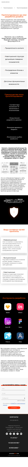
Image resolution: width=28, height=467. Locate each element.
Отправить (14, 407)
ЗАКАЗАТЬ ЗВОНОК (5, 2)
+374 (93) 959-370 (14, 420)
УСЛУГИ (13, 438)
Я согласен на (14, 404)
